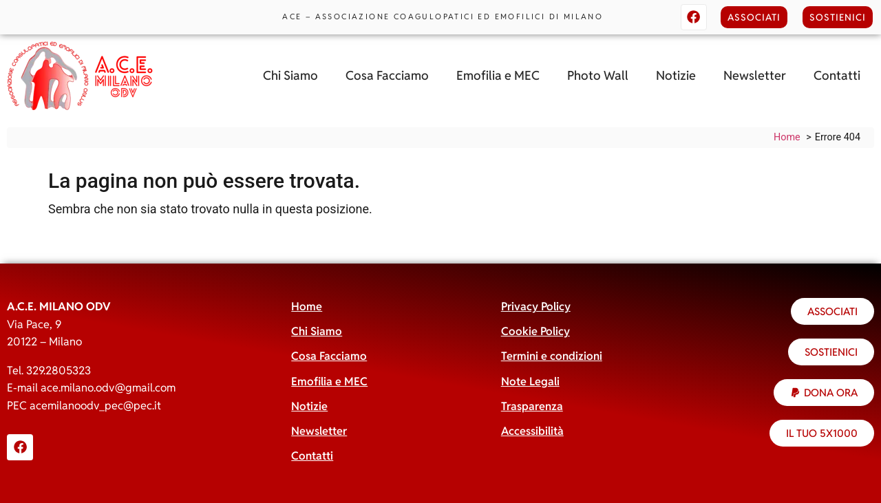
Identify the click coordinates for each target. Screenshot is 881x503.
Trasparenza (532, 406)
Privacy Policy (536, 306)
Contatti (837, 75)
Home (306, 306)
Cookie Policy (535, 331)
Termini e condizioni (551, 356)
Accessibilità (532, 431)
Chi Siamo (290, 75)
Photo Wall (597, 75)
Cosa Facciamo (387, 75)
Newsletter (754, 75)
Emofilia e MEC (498, 75)
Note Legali (530, 381)
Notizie (676, 75)
